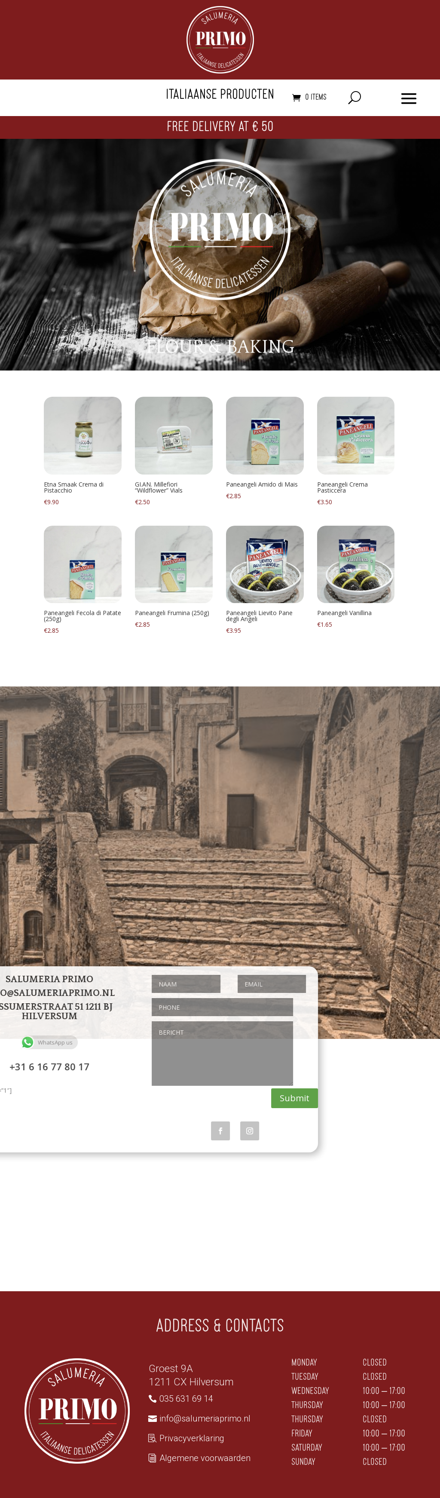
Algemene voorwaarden (205, 1458)
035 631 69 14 (186, 1399)
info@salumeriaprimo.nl (205, 1418)
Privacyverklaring (191, 1438)
